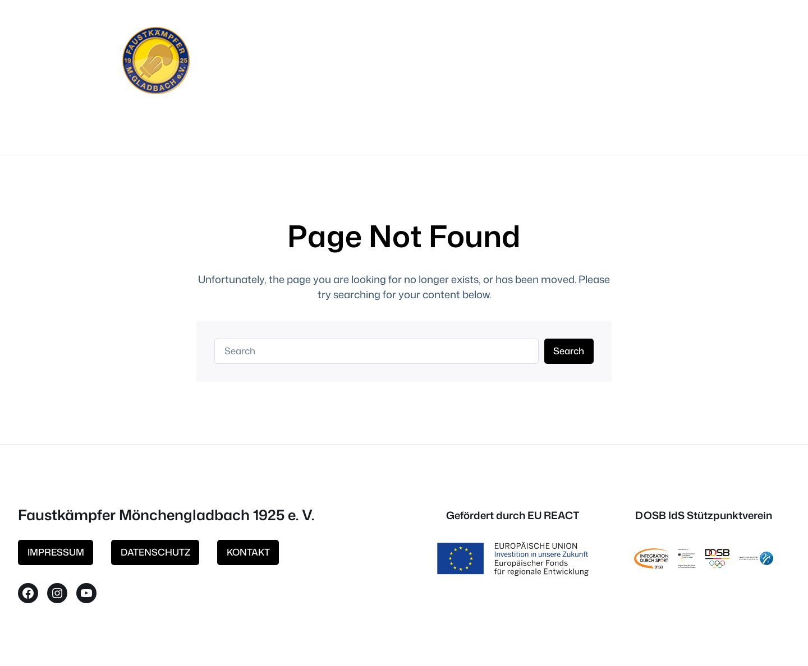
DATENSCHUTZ (155, 551)
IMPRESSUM (55, 551)
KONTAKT (248, 551)
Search (568, 350)
